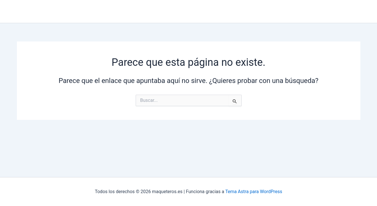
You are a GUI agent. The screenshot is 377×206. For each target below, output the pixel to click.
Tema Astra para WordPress (253, 191)
